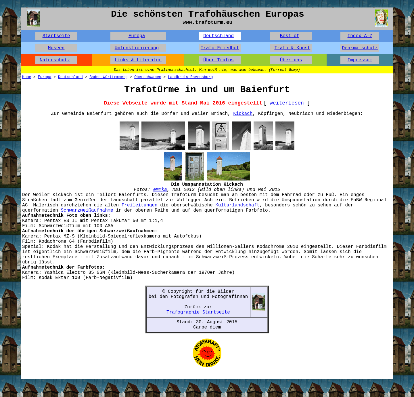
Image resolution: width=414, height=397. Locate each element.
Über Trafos (218, 60)
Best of (289, 36)
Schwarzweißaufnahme (87, 210)
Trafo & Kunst (292, 48)
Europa (137, 36)
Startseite (56, 36)
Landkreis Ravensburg (190, 77)
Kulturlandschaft (237, 205)
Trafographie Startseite (198, 312)
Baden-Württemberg (108, 77)
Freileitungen (140, 205)
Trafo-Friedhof (220, 48)
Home (26, 77)
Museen (56, 48)
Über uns (291, 60)
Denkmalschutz (360, 48)
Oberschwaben (147, 77)
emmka (160, 189)
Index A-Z (360, 36)
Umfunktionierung (137, 48)
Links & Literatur (138, 60)
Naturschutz (55, 60)
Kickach (242, 113)
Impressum (360, 60)
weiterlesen (287, 103)
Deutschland (218, 36)
